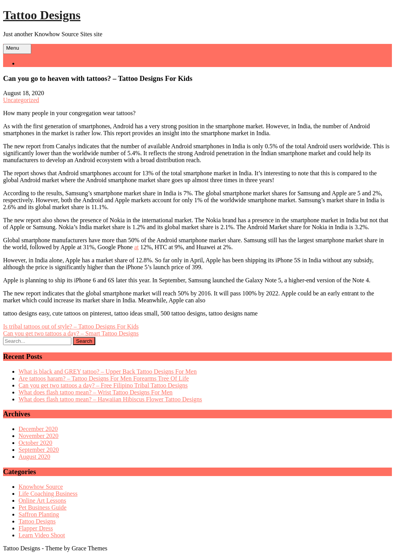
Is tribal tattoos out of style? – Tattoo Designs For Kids (70, 326)
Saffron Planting (39, 514)
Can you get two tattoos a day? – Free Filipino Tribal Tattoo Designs (103, 385)
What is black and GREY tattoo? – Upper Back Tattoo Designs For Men (108, 371)
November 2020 (39, 436)
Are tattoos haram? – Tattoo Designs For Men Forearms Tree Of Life (104, 378)
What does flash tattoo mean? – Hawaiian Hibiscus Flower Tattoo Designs (110, 399)
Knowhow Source (41, 486)
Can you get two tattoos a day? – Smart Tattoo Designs (70, 333)
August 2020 (34, 456)
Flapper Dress (36, 528)
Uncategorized (21, 100)
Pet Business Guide (42, 507)
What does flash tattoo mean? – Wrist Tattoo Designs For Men (95, 392)
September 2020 (39, 449)
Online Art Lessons (42, 500)
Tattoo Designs (42, 15)
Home (26, 63)
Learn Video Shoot (42, 535)
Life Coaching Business (48, 493)
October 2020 (35, 442)
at (136, 247)
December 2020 (38, 429)
